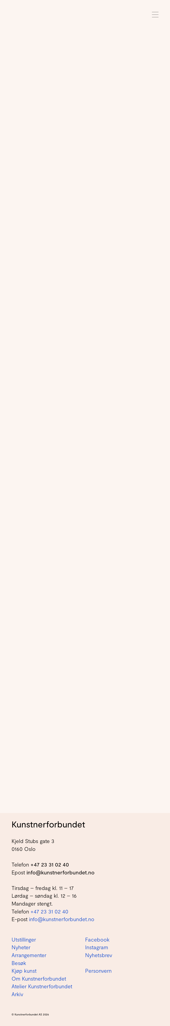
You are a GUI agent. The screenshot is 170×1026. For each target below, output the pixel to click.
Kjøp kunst (24, 971)
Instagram (96, 947)
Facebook (97, 939)
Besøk (19, 963)
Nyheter (21, 947)
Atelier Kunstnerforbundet (42, 986)
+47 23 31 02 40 (50, 864)
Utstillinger (24, 939)
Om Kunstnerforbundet (39, 978)
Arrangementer (29, 955)
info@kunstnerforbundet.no (61, 872)
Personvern (98, 971)
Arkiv (17, 994)
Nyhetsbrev (98, 955)
